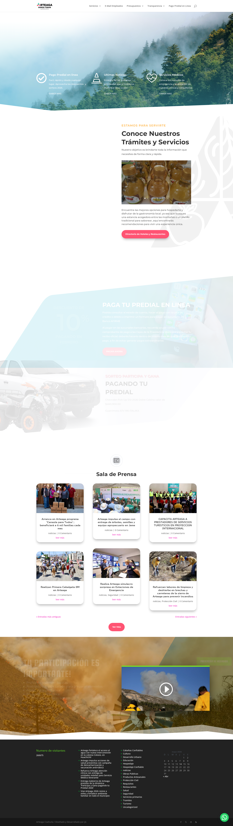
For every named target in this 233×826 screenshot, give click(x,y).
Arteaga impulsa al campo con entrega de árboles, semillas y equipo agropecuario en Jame (116, 522)
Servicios (93, 6)
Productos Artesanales (134, 777)
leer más (60, 537)
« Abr (165, 776)
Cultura (126, 753)
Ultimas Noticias (115, 74)
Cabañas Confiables (133, 750)
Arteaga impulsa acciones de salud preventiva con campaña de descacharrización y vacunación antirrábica (96, 764)
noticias (52, 533)
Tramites (127, 800)
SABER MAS (55, 93)
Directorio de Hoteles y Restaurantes (145, 234)
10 (167, 198)
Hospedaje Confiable (133, 767)
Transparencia (155, 6)
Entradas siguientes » (186, 616)
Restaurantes (129, 787)
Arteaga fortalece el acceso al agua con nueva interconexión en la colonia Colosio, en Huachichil (96, 754)
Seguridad (113, 595)
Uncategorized (130, 807)
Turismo (127, 803)
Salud (126, 790)
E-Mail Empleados (114, 6)
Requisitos (128, 783)
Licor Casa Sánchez (156, 173)
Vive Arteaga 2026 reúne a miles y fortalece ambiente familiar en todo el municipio (95, 793)
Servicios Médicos (171, 74)
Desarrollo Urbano (132, 757)
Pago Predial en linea (63, 74)
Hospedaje (128, 763)
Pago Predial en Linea (180, 6)
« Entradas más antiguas (48, 616)
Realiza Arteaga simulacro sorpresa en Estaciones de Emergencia (116, 587)
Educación (128, 760)
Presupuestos (134, 6)
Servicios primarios (132, 796)
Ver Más (116, 627)
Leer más (156, 190)
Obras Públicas (130, 773)
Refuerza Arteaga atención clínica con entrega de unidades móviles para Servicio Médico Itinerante (96, 774)
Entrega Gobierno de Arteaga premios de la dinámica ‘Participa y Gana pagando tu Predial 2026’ (95, 784)
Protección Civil (169, 601)
